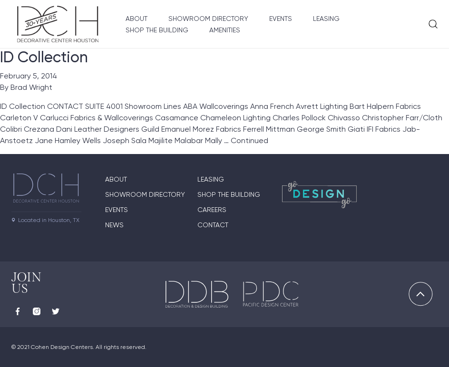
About (136, 18)
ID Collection (44, 57)
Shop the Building (157, 30)
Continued (249, 140)
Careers (211, 209)
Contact (212, 225)
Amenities (224, 30)
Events (280, 18)
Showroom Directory (208, 18)
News (114, 225)
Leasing (326, 18)
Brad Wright (31, 87)
